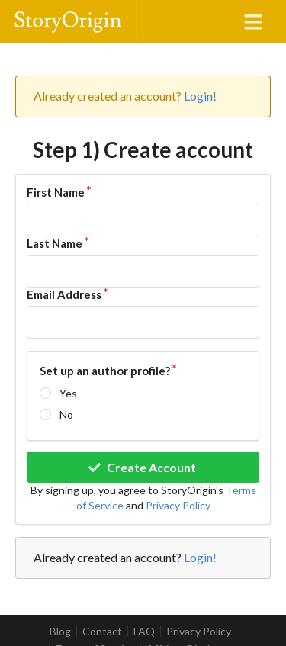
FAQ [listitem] (144, 631)
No (66, 414)
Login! (200, 95)
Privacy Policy (178, 505)
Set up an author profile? (105, 371)
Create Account (141, 467)
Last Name (54, 243)
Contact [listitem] (102, 631)
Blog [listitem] (60, 631)
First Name (56, 192)
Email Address (64, 294)
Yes (68, 393)
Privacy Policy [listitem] (198, 631)
